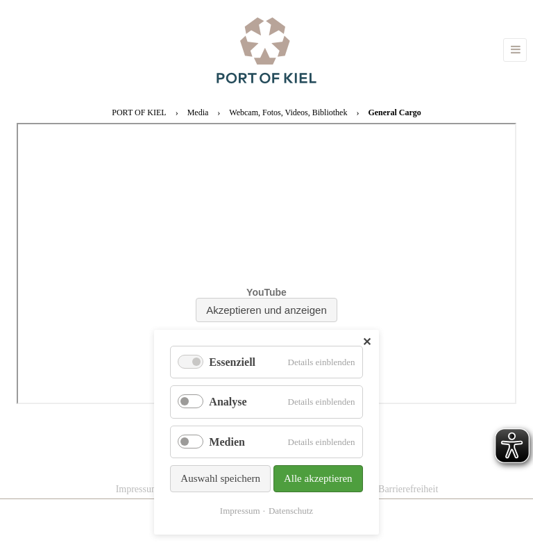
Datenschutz (291, 510)
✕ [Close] (366, 342)
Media (198, 112)
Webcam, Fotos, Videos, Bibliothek (288, 112)
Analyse (227, 402)
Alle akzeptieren (318, 478)
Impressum (240, 510)
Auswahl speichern (220, 478)
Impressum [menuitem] (137, 489)
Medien (227, 442)
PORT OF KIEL (139, 112)
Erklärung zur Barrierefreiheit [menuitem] (380, 489)
